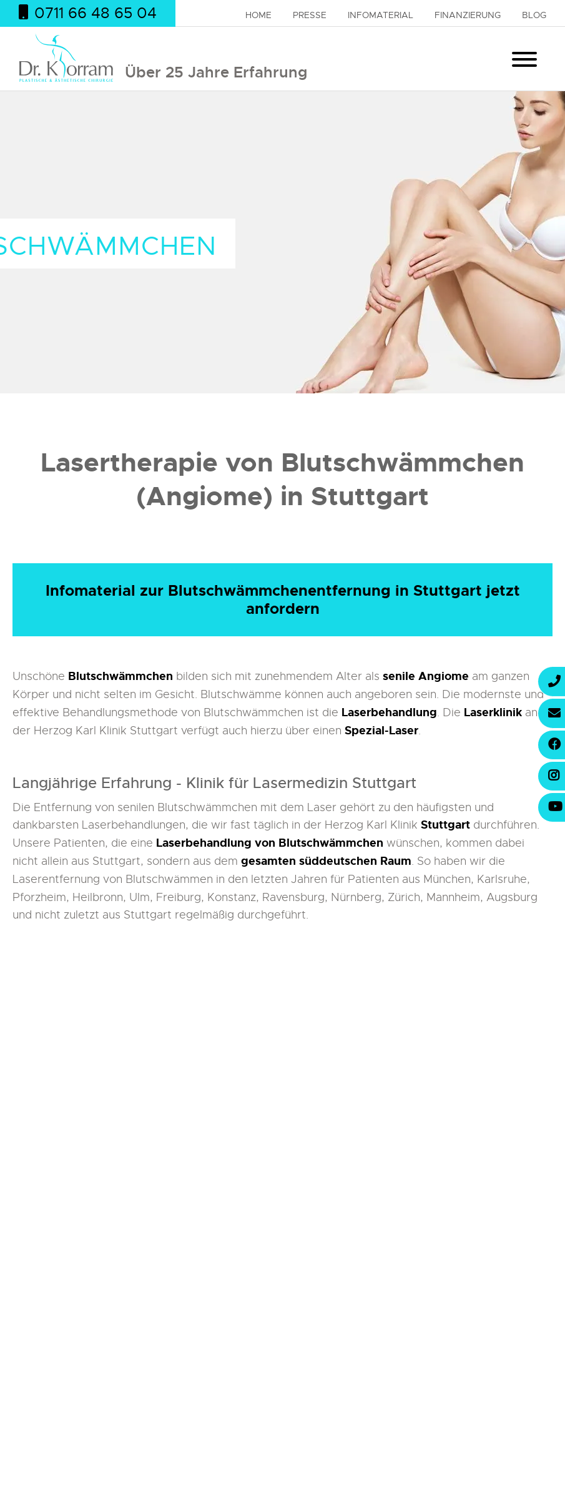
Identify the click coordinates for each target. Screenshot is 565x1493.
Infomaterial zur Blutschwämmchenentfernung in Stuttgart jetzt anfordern (283, 599)
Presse (310, 15)
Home (258, 15)
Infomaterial (380, 15)
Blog (534, 15)
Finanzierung (468, 15)
